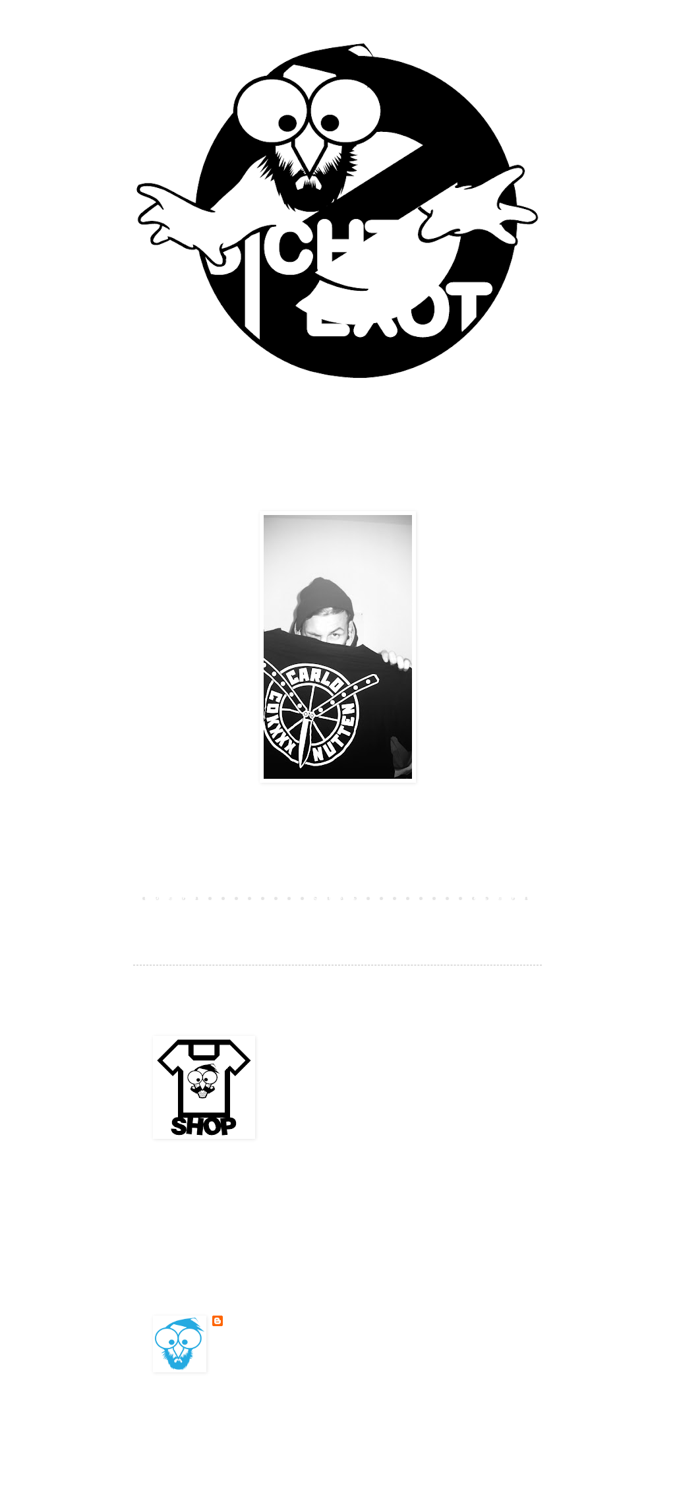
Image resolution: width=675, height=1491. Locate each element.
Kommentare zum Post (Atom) (254, 916)
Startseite (337, 897)
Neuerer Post (172, 897)
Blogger (429, 1421)
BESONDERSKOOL (256, 1320)
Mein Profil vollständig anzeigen (288, 1353)
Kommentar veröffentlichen (217, 874)
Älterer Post (502, 897)
